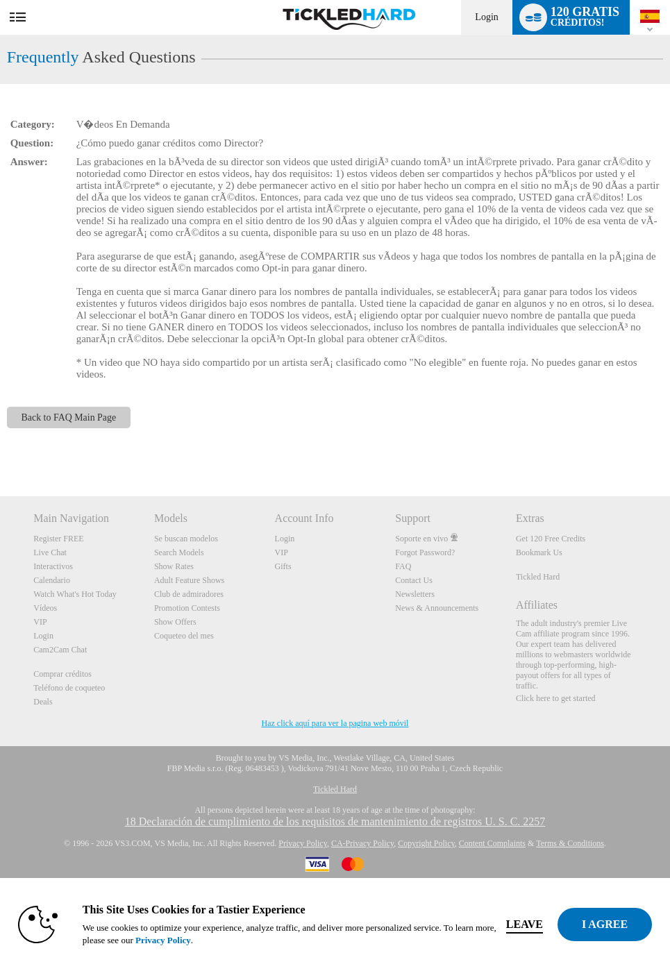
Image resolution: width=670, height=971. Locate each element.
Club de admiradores (189, 594)
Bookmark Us (539, 552)
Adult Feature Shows (189, 580)
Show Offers (175, 622)
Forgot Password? (425, 552)
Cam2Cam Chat (60, 650)
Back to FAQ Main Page (69, 417)
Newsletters (415, 594)
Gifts (283, 566)
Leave (524, 924)
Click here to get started (556, 698)
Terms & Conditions (570, 843)
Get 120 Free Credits (550, 538)
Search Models (179, 552)
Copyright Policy (426, 843)
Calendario (51, 580)
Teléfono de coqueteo (69, 688)
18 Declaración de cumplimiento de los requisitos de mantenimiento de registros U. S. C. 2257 (335, 821)
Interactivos (53, 566)
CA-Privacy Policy (362, 843)
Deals (42, 702)
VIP (40, 622)
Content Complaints (492, 843)
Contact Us (414, 580)
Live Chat (50, 552)
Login (486, 17)
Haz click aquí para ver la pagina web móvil (335, 723)
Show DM (0, 444)
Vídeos (45, 608)
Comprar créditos (62, 674)
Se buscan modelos (186, 538)
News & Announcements (436, 608)
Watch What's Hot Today (75, 594)
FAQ (403, 566)
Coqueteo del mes (184, 636)
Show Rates (174, 566)
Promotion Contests (187, 608)
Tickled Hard (538, 577)
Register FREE (58, 538)
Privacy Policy (302, 843)
